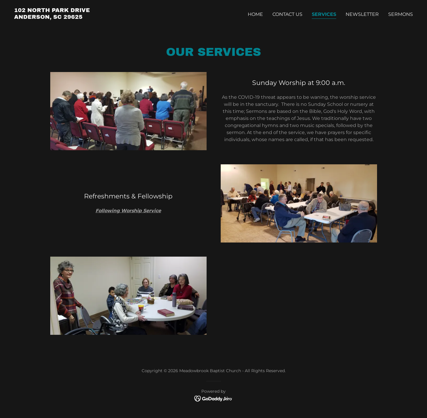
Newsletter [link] (362, 14)
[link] (52, 17)
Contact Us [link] (287, 14)
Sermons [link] (400, 14)
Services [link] (324, 14)
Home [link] (255, 14)
